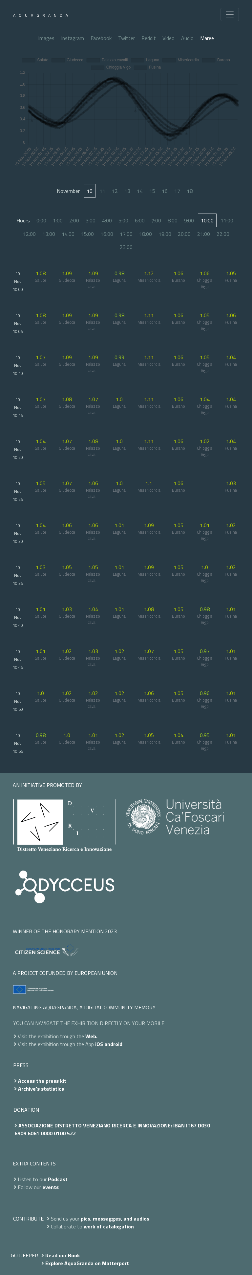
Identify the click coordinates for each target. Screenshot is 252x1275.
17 (177, 191)
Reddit (148, 38)
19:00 (164, 234)
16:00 (106, 234)
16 (165, 191)
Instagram (72, 38)
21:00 (203, 234)
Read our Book (62, 1255)
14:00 (68, 234)
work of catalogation (109, 1226)
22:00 (223, 234)
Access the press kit (42, 1081)
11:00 (226, 220)
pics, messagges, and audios (115, 1219)
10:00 (207, 220)
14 (140, 191)
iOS (99, 1044)
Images (46, 38)
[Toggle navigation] (229, 14)
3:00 (90, 220)
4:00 (107, 220)
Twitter (126, 38)
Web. (91, 1036)
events (50, 1187)
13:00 (48, 234)
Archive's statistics (41, 1089)
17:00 (126, 234)
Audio (187, 38)
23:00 (126, 247)
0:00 (41, 220)
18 (190, 191)
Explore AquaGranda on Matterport (87, 1263)
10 (90, 191)
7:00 (156, 220)
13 (127, 191)
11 (102, 191)
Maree (207, 38)
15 (152, 191)
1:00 (58, 220)
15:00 (87, 234)
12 (115, 191)
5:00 (123, 220)
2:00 (74, 220)
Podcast (58, 1179)
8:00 (173, 220)
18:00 (145, 234)
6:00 (140, 220)
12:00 (29, 234)
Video (168, 38)
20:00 (184, 234)
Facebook (101, 38)
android (113, 1044)
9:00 (189, 220)
